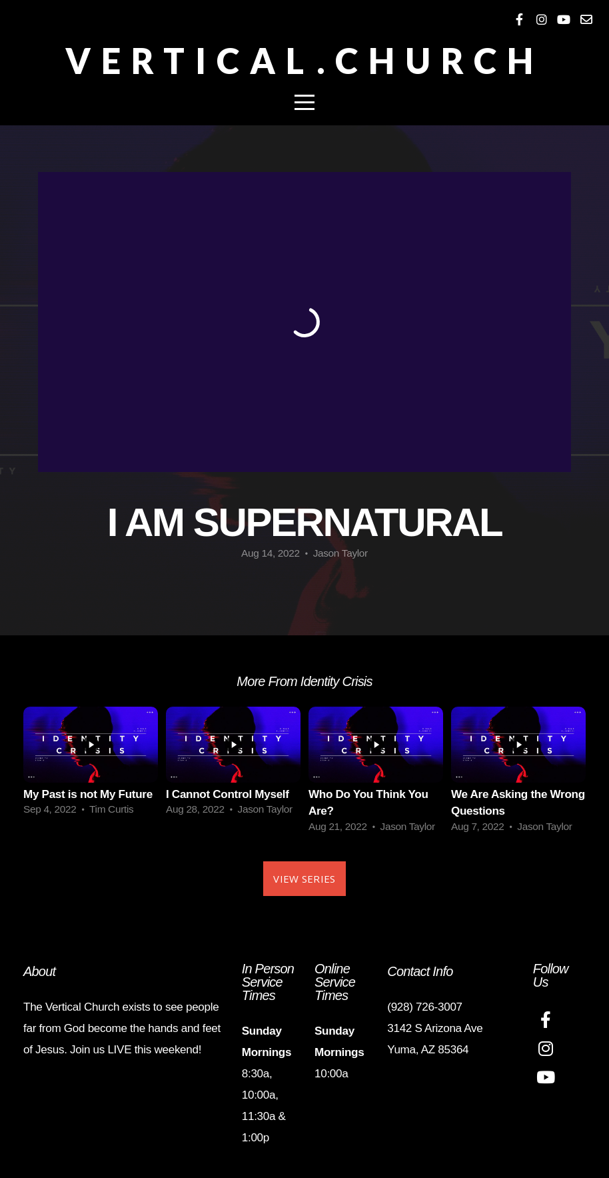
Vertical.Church (304, 60)
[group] (90, 765)
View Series (304, 878)
